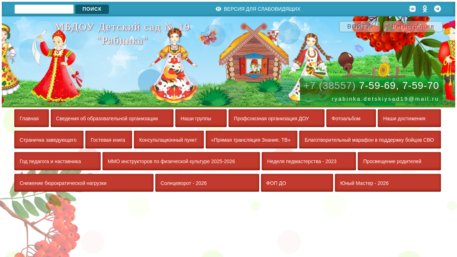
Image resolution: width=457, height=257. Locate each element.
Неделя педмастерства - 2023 (301, 161)
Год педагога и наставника (50, 161)
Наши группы (196, 118)
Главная (29, 118)
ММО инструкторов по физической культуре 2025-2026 (171, 161)
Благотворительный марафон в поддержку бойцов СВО (369, 140)
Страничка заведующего (48, 140)
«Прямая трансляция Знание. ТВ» (250, 140)
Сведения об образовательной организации (107, 118)
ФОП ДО (276, 183)
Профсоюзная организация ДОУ (271, 118)
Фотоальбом (346, 118)
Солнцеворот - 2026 (184, 183)
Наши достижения (404, 118)
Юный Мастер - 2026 (364, 183)
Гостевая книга (108, 140)
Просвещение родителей (392, 161)
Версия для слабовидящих (258, 9)
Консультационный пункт (168, 140)
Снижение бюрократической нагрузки (63, 183)
